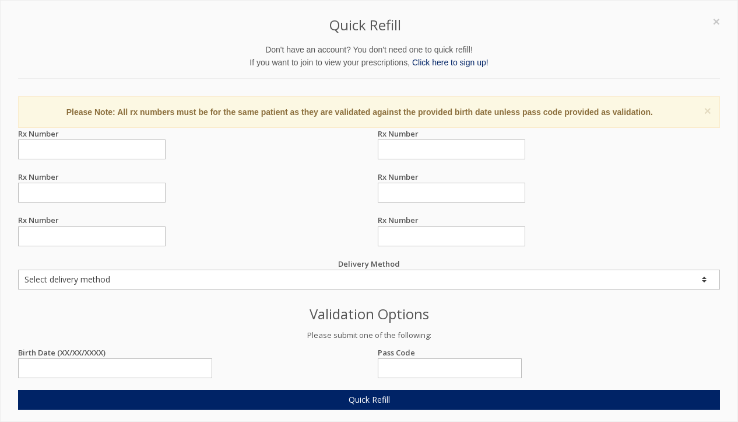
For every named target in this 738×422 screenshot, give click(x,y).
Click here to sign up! (450, 62)
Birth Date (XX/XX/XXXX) (115, 352)
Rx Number (92, 133)
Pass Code (450, 352)
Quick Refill (369, 399)
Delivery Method (369, 274)
